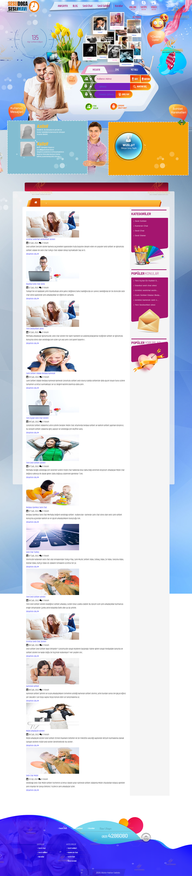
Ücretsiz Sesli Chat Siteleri (36, 641)
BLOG (75, 5)
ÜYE (117, 70)
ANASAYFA (63, 5)
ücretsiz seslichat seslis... (146, 290)
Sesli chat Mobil (32, 775)
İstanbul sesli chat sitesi (35, 284)
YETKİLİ (134, 70)
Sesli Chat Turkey (32, 552)
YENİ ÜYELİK (95, 107)
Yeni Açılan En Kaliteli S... (146, 281)
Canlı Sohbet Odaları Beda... (148, 295)
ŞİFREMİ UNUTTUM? (122, 107)
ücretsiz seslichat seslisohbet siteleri (40, 239)
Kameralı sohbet (32, 686)
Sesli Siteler (140, 235)
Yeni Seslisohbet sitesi (35, 329)
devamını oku (32, 254)
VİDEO (154, 8)
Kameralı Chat (141, 226)
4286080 (115, 835)
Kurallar (119, 5)
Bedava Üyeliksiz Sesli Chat (36, 507)
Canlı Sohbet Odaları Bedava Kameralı (40, 373)
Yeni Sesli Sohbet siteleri (35, 463)
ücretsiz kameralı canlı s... (147, 300)
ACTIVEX (137, 18)
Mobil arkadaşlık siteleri (35, 731)
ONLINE (132, 8)
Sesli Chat (87, 5)
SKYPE (144, 8)
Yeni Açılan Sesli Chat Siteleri (37, 418)
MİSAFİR (96, 70)
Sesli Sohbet (103, 5)
